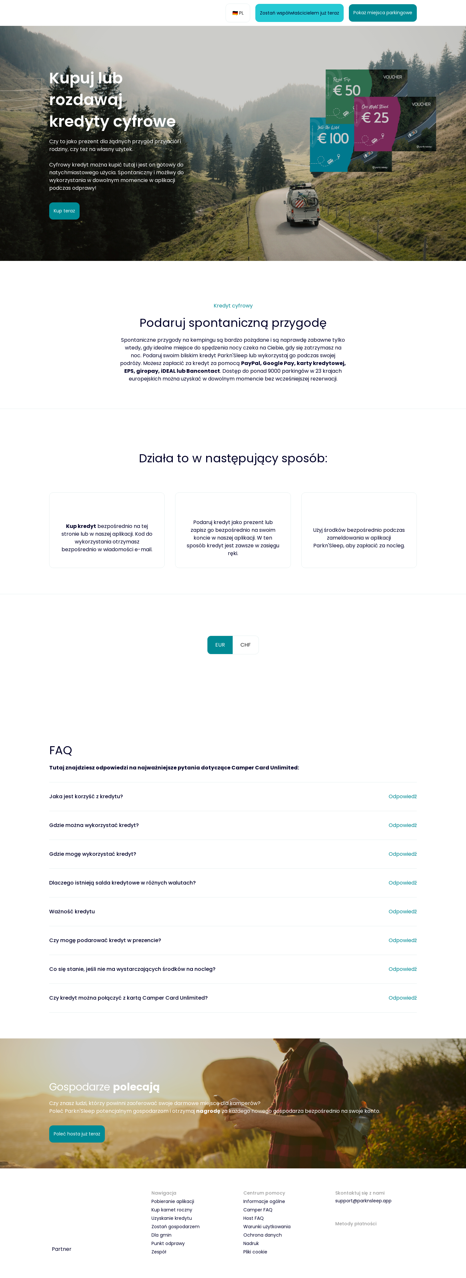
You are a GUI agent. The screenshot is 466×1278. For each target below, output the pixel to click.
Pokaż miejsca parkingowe (382, 13)
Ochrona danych (262, 1236)
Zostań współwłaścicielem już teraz (299, 13)
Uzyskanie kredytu (171, 1220)
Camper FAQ (257, 1211)
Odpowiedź (403, 797)
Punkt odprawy (168, 1245)
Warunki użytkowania (267, 1228)
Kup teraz (64, 211)
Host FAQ (253, 1220)
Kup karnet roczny (171, 1211)
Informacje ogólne (264, 1203)
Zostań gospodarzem (175, 1228)
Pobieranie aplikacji (172, 1203)
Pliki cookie (255, 1253)
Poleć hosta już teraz (77, 1135)
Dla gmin (161, 1236)
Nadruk (251, 1245)
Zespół (158, 1253)
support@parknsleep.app (363, 1202)
